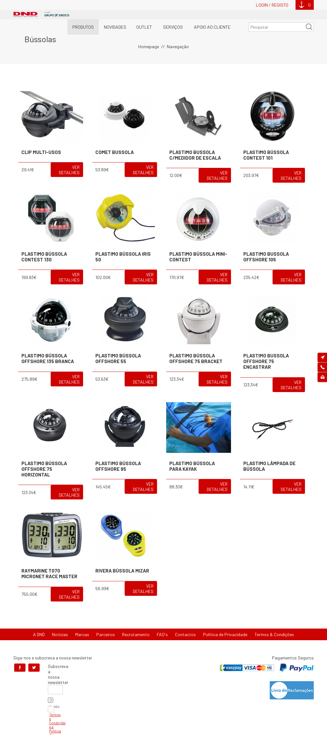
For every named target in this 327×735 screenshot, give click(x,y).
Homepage (148, 46)
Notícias (60, 634)
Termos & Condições (274, 634)
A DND (39, 634)
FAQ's (162, 634)
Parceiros (105, 634)
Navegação (178, 46)
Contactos (185, 634)
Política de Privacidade (225, 634)
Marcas (82, 634)
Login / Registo (272, 5)
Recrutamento (135, 634)
